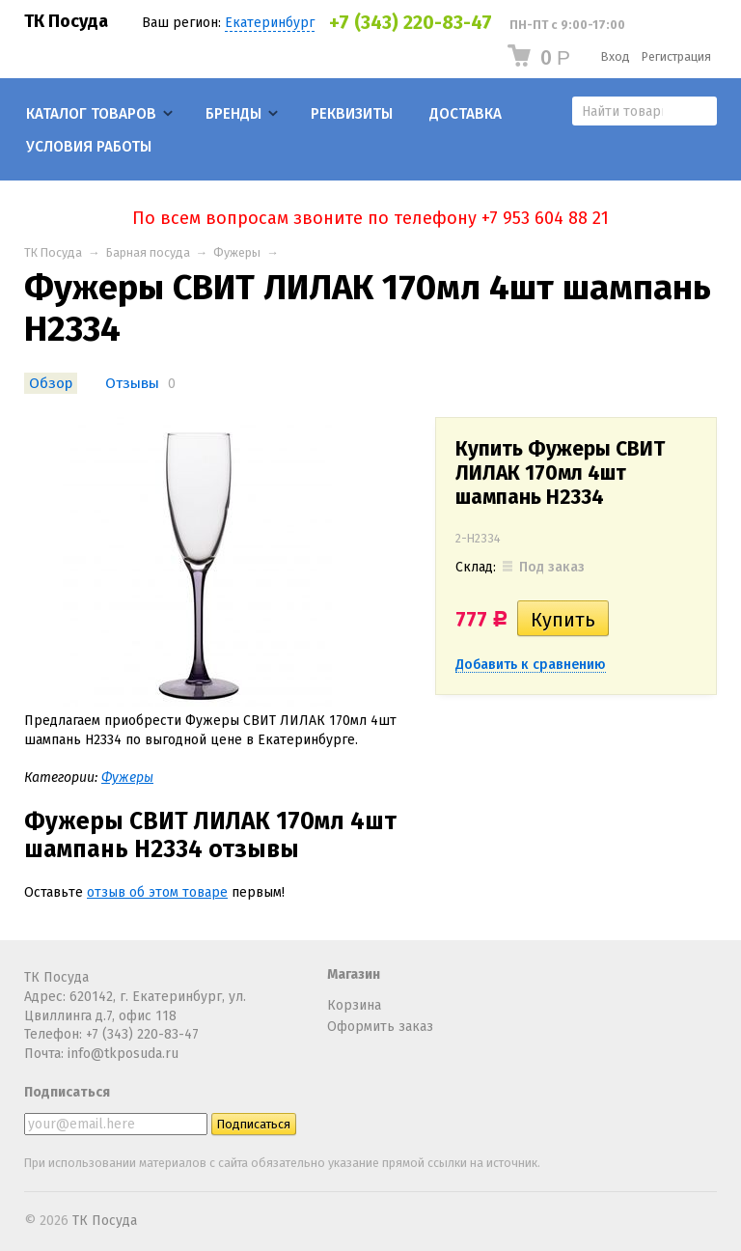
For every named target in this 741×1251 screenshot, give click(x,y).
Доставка (465, 114)
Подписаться (67, 1092)
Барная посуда (148, 252)
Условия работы (88, 146)
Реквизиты (352, 114)
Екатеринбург (270, 22)
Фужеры (237, 252)
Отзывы (132, 383)
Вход (615, 56)
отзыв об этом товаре (157, 892)
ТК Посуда (66, 21)
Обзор (50, 383)
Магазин (353, 974)
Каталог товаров (91, 114)
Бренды (233, 114)
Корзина (354, 1005)
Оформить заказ (380, 1026)
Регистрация (676, 56)
